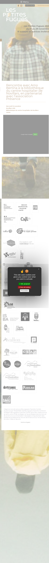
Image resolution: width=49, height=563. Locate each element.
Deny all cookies (24, 287)
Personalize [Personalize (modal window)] (24, 290)
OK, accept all (24, 284)
